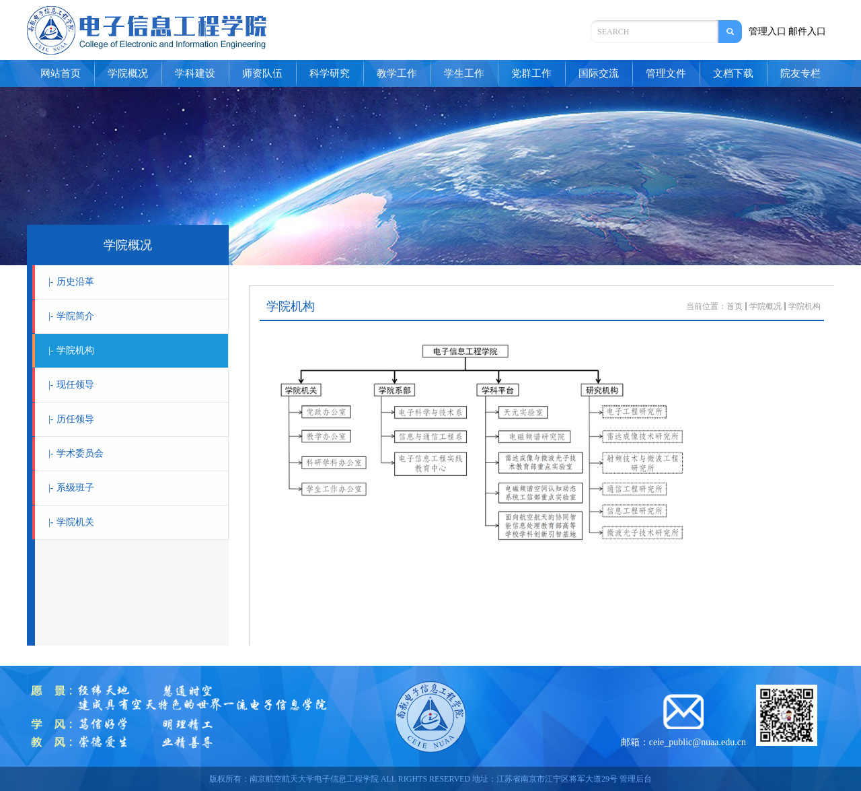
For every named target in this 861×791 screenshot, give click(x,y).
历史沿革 (71, 282)
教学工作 (397, 73)
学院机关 (71, 522)
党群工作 (531, 73)
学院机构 (71, 350)
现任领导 (71, 385)
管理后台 (636, 779)
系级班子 (71, 488)
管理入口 (767, 31)
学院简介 (71, 316)
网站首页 (60, 73)
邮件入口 (807, 31)
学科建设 (195, 73)
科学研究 (329, 73)
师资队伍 (262, 73)
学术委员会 (76, 453)
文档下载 (733, 73)
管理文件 (666, 73)
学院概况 (128, 73)
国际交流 (598, 73)
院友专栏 (800, 73)
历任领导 (71, 419)
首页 (734, 306)
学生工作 (464, 73)
